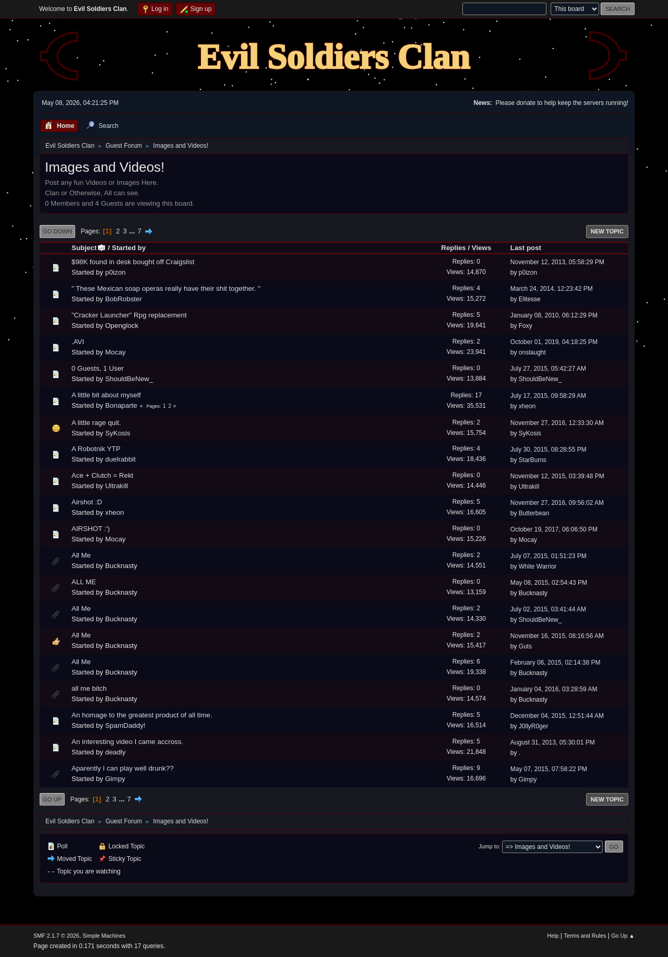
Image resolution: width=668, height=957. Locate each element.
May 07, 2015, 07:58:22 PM (548, 769)
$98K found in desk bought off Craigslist (132, 262)
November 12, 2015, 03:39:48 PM (557, 476)
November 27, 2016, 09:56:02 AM (557, 502)
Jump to (488, 846)
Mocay (115, 352)
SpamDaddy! (125, 725)
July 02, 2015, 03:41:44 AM (548, 609)
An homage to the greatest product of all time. (141, 715)
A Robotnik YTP (96, 449)
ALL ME (83, 582)
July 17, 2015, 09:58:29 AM (548, 395)
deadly (115, 752)
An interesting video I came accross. (127, 742)
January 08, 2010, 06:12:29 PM (554, 315)
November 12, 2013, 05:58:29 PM (557, 262)
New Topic (607, 231)
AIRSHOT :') (90, 529)
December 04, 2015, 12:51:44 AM (557, 715)
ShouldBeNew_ (129, 379)
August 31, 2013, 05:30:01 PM (552, 742)
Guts (525, 646)
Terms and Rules (585, 935)
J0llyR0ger (533, 726)
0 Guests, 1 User (97, 368)
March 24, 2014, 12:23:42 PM (551, 288)
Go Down (57, 231)
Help (553, 935)
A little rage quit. (96, 423)
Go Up (52, 799)
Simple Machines (103, 935)
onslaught (532, 352)
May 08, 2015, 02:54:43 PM (548, 582)
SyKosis (117, 433)
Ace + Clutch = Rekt (102, 475)
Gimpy (115, 779)
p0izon (115, 272)
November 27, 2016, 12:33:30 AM (557, 423)
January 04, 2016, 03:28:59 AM (554, 689)
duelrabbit (120, 459)
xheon (527, 406)
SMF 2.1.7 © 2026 (56, 935)
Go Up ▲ (623, 935)
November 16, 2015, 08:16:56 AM (557, 636)
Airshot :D (86, 502)
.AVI (77, 342)
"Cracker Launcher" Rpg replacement (129, 315)
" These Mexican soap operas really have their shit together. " (165, 288)
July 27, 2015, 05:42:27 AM (548, 368)
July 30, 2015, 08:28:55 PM (548, 449)
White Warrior (538, 566)
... (133, 231)
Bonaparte (121, 405)
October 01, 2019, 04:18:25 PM (554, 342)
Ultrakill (116, 486)
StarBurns (532, 460)
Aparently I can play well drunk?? (122, 768)
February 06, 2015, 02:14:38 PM (555, 662)
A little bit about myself (106, 395)
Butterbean (534, 513)
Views (482, 248)
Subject (88, 248)
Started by (129, 248)
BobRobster (123, 299)
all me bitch (88, 688)
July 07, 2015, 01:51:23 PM (548, 556)
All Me (81, 555)
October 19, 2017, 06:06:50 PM (554, 529)
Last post (525, 248)
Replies (453, 248)
